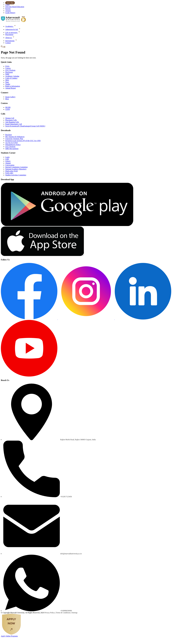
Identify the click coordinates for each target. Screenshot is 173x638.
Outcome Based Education (14, 7)
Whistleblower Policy (13, 145)
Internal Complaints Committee (16, 167)
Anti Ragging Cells (12, 122)
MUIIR (7, 107)
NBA (7, 80)
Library (8, 161)
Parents (7, 9)
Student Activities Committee (15, 175)
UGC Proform (10, 70)
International (10, 41)
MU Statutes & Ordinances (14, 137)
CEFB (7, 109)
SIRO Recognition (11, 149)
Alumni (8, 11)
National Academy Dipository (15, 169)
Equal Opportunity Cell (13, 124)
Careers (8, 68)
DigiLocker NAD (11, 171)
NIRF (7, 74)
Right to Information (12, 86)
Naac (7, 82)
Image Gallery (10, 97)
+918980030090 (66, 611)
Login (7, 5)
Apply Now (10, 3)
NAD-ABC (9, 173)
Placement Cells (11, 120)
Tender (7, 84)
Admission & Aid (11, 29)
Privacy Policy (49, 613)
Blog (7, 99)
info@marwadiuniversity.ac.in (71, 554)
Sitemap (74, 613)
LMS (7, 159)
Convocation (9, 165)
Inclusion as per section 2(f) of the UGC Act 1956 (22, 141)
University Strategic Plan (14, 139)
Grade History (10, 13)
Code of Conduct (11, 78)
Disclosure (9, 72)
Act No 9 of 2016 (11, 143)
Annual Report (10, 88)
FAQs (7, 66)
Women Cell (9, 118)
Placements (9, 34)
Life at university (11, 32)
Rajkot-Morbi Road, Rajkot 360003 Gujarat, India (78, 440)
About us (8, 38)
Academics (9, 26)
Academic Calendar (12, 76)
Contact (8, 43)
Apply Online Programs (9, 636)
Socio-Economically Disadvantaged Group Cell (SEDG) (25, 126)
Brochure (8, 135)
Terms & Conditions (63, 613)
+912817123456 (66, 497)
